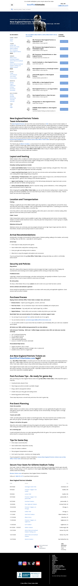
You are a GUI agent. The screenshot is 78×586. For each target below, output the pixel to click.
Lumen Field (28, 494)
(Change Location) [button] (61, 35)
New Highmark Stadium (31, 504)
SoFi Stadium (28, 524)
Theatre (54, 559)
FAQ (53, 564)
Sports (54, 556)
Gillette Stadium (29, 527)
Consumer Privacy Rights (59, 569)
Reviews (54, 572)
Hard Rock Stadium (30, 514)
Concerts (54, 558)
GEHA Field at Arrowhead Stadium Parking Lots (31, 531)
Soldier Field (28, 511)
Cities (53, 561)
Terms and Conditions (58, 566)
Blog (53, 573)
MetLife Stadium (29, 539)
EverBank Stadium (29, 501)
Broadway (55, 560)
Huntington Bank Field (30, 486)
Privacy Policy (56, 568)
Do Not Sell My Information (59, 576)
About (54, 563)
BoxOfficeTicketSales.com (22, 358)
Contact (54, 570)
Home (53, 555)
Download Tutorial (57, 565)
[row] (47, 41)
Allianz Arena (28, 517)
